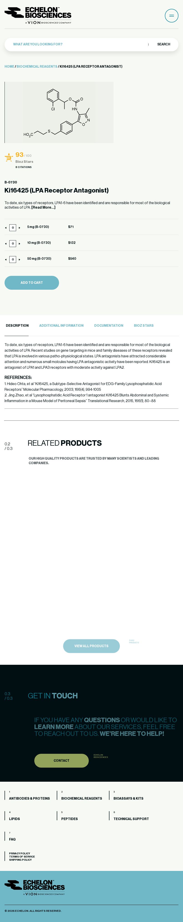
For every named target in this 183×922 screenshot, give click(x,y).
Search (163, 44)
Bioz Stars (144, 325)
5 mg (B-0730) (38, 227)
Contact (61, 768)
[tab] (17, 326)
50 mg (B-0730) (39, 258)
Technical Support (131, 819)
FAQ (12, 839)
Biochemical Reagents (37, 66)
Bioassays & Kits (128, 798)
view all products (91, 654)
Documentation (108, 325)
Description (17, 325)
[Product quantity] (12, 227)
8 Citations (23, 167)
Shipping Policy (20, 860)
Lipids (14, 819)
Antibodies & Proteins (29, 798)
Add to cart (32, 282)
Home (9, 66)
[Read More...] (43, 207)
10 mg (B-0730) (39, 243)
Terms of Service (22, 856)
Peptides (69, 819)
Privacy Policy (19, 853)
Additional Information (61, 325)
